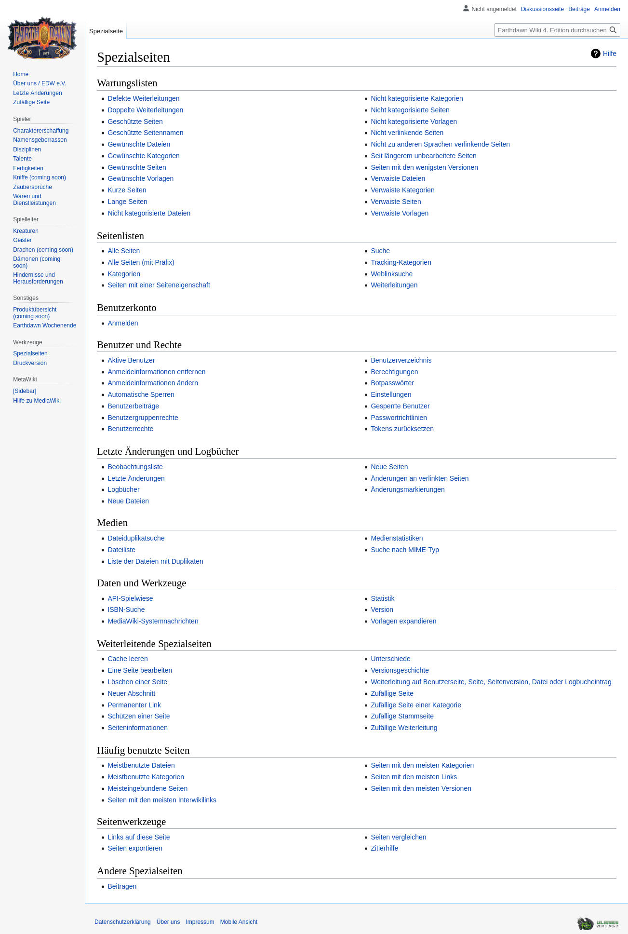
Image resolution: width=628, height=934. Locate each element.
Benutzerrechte (130, 429)
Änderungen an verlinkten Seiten (419, 478)
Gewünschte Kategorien (143, 156)
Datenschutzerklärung (122, 922)
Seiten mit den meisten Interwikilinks (161, 800)
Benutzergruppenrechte (142, 417)
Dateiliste (121, 550)
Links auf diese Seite (138, 837)
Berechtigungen (394, 372)
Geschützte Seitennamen (145, 132)
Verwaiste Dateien (398, 178)
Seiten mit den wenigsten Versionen (424, 167)
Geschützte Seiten (134, 121)
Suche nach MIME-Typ (405, 550)
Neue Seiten (389, 467)
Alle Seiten (123, 251)
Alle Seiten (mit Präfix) (140, 262)
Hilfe (609, 53)
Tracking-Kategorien (401, 262)
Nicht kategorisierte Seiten (410, 110)
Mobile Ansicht (238, 922)
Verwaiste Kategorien (402, 190)
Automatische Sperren (140, 394)
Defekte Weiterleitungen (143, 98)
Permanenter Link (134, 705)
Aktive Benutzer (131, 360)
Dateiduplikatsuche (135, 538)
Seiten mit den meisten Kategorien (422, 765)
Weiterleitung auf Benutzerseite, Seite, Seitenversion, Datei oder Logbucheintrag (491, 682)
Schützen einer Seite (138, 716)
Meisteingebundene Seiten (147, 788)
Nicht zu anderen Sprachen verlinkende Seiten (440, 144)
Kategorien (123, 274)
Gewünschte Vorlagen (140, 178)
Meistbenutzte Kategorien (145, 777)
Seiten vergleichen (398, 837)
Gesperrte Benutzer (400, 406)
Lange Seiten (127, 201)
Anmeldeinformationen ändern (152, 383)
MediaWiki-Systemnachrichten (152, 621)
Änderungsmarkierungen (407, 489)
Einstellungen (391, 394)
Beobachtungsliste (134, 467)
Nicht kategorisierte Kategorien (417, 98)
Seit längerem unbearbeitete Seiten (423, 156)
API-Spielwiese (130, 598)
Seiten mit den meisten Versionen (421, 788)
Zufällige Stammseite (402, 716)
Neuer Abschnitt (131, 693)
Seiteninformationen (137, 727)
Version (382, 609)
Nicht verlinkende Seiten (407, 132)
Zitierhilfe (384, 848)
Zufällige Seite (392, 693)
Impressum (200, 922)
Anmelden (122, 323)
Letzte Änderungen (135, 478)
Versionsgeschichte (400, 670)
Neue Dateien (128, 501)
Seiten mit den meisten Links (414, 777)
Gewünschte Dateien (138, 144)
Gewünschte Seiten (136, 167)
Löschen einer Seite (137, 682)
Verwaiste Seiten (396, 201)
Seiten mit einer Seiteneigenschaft (158, 285)
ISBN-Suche (126, 609)
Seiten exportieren (134, 848)
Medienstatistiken (397, 538)
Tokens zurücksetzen (402, 429)
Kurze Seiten (126, 190)
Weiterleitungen (394, 285)
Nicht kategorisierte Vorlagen (414, 121)
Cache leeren (127, 659)
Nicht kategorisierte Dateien (148, 213)
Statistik (382, 598)
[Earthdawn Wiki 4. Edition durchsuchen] (557, 30)
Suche (380, 251)
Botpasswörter (392, 383)
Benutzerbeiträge (133, 406)
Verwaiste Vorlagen (399, 213)
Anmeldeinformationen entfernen (156, 372)
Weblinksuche (392, 274)
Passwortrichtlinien (399, 417)
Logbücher (123, 489)
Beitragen (121, 886)
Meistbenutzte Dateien (140, 765)
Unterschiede (391, 659)
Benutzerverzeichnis (401, 360)
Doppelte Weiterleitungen (145, 110)
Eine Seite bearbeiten (139, 670)
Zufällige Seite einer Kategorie (416, 705)
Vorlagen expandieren (403, 621)
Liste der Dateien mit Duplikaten (155, 561)
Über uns (168, 922)
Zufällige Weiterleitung (404, 727)
